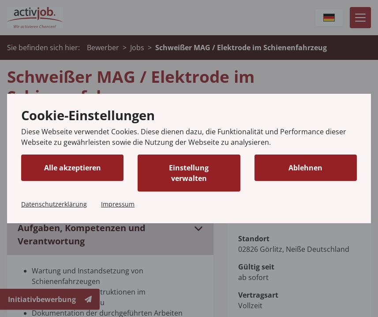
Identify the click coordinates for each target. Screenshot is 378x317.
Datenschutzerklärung (54, 204)
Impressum (118, 204)
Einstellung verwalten (189, 173)
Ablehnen (305, 168)
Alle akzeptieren (72, 168)
